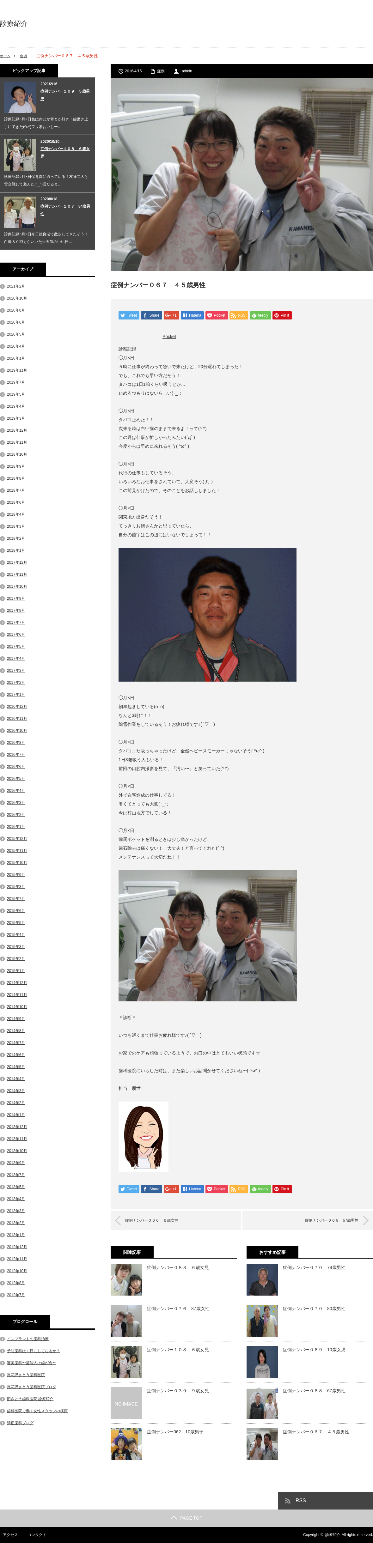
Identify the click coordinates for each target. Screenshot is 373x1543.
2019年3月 (16, 418)
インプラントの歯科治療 (28, 1339)
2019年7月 (16, 382)
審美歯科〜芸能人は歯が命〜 (31, 1363)
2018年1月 (16, 550)
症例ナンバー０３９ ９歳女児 (178, 1391)
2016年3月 (16, 802)
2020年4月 (16, 346)
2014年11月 (17, 995)
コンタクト (34, 1535)
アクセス (7, 1535)
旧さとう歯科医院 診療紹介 (30, 1399)
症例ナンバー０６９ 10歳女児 (314, 1349)
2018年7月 (16, 490)
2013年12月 (17, 1127)
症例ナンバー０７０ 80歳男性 (314, 1308)
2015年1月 (16, 971)
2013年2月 (16, 1223)
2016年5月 (16, 778)
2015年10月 (17, 862)
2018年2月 (16, 538)
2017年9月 (16, 598)
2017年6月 (16, 634)
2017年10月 (17, 586)
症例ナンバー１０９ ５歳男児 (65, 95)
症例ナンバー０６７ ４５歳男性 (316, 1432)
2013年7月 (16, 1175)
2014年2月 (16, 1103)
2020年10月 (17, 298)
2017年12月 (17, 562)
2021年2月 (16, 286)
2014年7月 (16, 1043)
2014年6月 (16, 1055)
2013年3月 (16, 1211)
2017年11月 (17, 574)
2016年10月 (17, 730)
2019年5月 (16, 394)
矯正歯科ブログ (20, 1423)
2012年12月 (17, 1247)
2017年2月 (16, 682)
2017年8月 (16, 610)
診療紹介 (14, 23)
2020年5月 (16, 334)
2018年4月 (16, 514)
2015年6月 (16, 910)
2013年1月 (16, 1235)
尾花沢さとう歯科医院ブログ (31, 1387)
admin (187, 71)
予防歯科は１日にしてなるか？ (33, 1351)
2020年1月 (16, 358)
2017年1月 (16, 694)
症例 (26, 55)
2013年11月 (17, 1139)
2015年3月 (16, 947)
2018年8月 (16, 478)
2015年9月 (16, 874)
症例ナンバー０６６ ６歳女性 (158, 1220)
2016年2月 (16, 814)
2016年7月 (16, 754)
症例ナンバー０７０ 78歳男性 (314, 1267)
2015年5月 (16, 922)
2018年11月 (17, 442)
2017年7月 (16, 622)
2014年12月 (17, 983)
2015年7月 (16, 898)
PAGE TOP (186, 1518)
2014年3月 (16, 1091)
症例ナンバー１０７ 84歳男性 (65, 210)
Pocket (169, 336)
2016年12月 (17, 706)
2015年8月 (16, 886)
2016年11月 (17, 718)
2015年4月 (16, 934)
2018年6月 (16, 502)
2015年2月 (16, 959)
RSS (301, 1501)
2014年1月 (16, 1115)
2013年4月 (16, 1199)
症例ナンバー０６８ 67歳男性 (325, 1220)
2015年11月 (17, 850)
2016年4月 (16, 790)
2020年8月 (16, 310)
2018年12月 (17, 430)
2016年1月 (16, 826)
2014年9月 (16, 1019)
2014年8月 (16, 1031)
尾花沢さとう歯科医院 (26, 1375)
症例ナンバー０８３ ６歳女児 (178, 1267)
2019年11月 (17, 370)
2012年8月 (16, 1283)
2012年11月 (17, 1259)
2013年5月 (16, 1187)
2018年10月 (17, 454)
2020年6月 (16, 322)
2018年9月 (16, 466)
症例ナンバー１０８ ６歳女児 (178, 1349)
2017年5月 (16, 646)
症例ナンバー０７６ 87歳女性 (178, 1308)
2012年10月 (17, 1271)
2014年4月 (16, 1079)
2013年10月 (17, 1151)
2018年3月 (16, 526)
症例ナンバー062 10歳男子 (175, 1432)
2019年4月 (16, 406)
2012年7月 (16, 1295)
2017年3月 (16, 670)
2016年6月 (16, 766)
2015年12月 (17, 838)
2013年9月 (16, 1163)
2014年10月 (17, 1007)
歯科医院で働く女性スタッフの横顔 (37, 1411)
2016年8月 (16, 742)
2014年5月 (16, 1067)
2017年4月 (16, 658)
